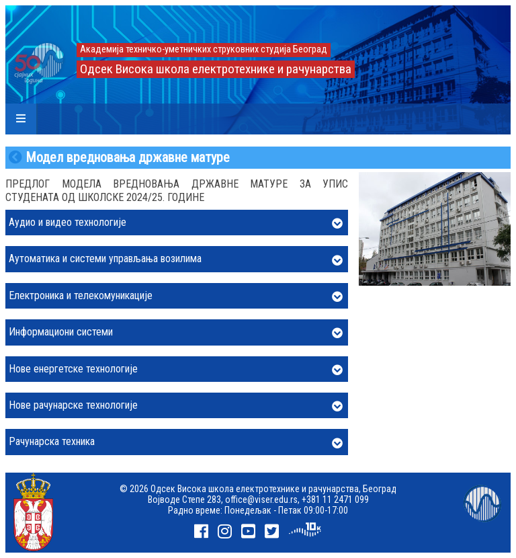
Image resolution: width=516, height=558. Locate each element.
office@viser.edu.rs (261, 499)
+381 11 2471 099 (335, 499)
